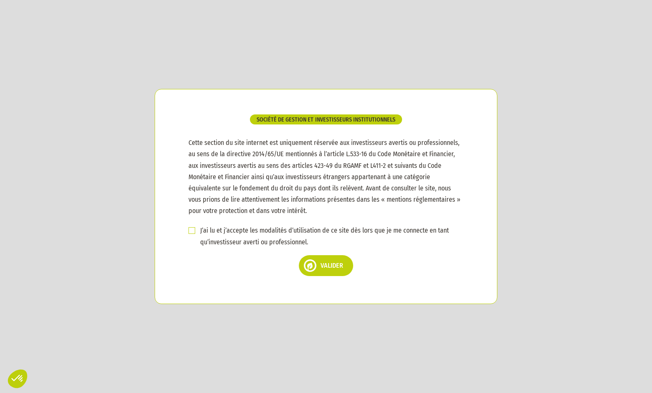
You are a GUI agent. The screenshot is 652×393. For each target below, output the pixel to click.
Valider (323, 265)
